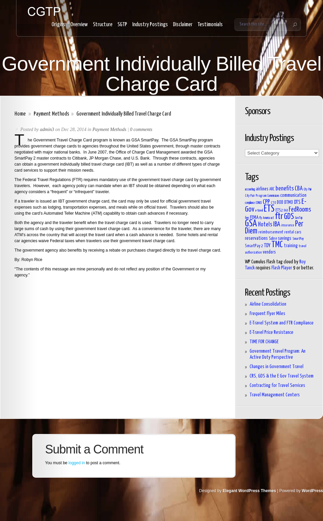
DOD (280, 202)
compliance (250, 203)
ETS (269, 209)
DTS (297, 202)
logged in (77, 463)
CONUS (259, 203)
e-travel (259, 210)
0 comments (141, 129)
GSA (251, 223)
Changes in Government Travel (276, 366)
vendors (269, 252)
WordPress (312, 490)
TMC (277, 245)
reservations (256, 238)
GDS (289, 217)
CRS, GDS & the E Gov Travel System (282, 376)
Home (20, 114)
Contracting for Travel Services (277, 385)
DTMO (288, 202)
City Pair (308, 189)
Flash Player (282, 267)
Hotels (265, 225)
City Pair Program (255, 196)
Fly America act (266, 218)
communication (293, 195)
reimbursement (270, 232)
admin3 (47, 129)
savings (284, 238)
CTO (273, 203)
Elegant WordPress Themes (249, 490)
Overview (79, 25)
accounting (250, 189)
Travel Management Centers (275, 394)
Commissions (273, 196)
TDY (267, 245)
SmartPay (298, 239)
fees (247, 218)
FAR (286, 210)
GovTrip (298, 218)
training (291, 246)
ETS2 (279, 210)
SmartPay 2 (254, 246)
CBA (299, 189)
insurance (287, 225)
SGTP (122, 25)
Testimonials (210, 25)
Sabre (273, 239)
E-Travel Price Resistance (271, 332)
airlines (262, 188)
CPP (266, 202)
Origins (58, 25)
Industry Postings (150, 25)
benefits (285, 189)
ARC (272, 189)
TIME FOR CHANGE (264, 341)
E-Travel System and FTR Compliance (282, 322)
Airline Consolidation (268, 304)
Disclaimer (182, 25)
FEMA (254, 217)
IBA (276, 224)
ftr (279, 216)
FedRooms (300, 210)
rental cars (292, 232)
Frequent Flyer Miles (267, 313)
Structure (102, 25)
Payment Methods (51, 114)
